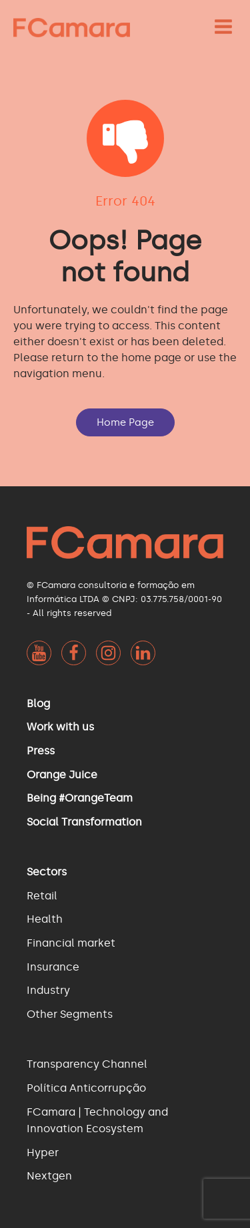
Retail (42, 895)
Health (45, 919)
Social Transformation (84, 822)
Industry (48, 990)
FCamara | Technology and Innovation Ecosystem (97, 1121)
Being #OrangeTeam (80, 798)
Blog (38, 703)
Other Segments (70, 1014)
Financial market (71, 943)
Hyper (43, 1152)
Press (41, 750)
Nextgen (49, 1175)
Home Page (125, 422)
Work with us (60, 726)
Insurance (53, 967)
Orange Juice (62, 774)
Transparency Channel (87, 1064)
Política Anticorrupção (86, 1088)
